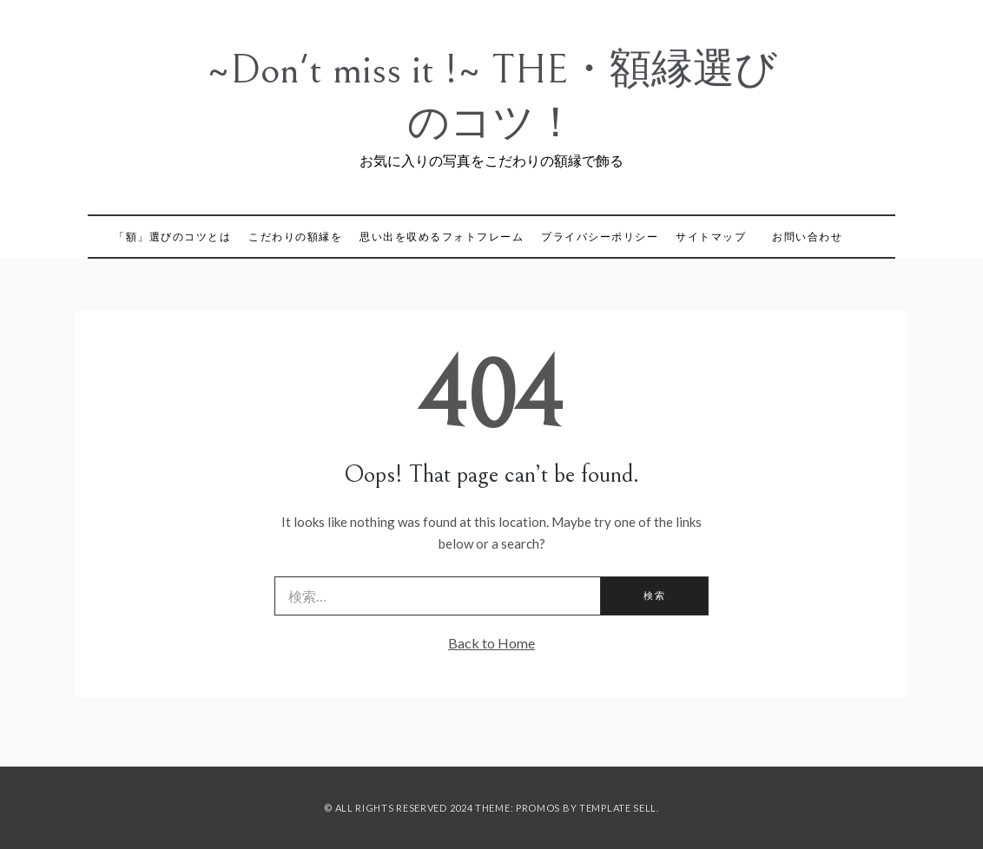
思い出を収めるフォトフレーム (442, 236)
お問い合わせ (807, 236)
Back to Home (491, 643)
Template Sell (617, 807)
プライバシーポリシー (599, 236)
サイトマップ (711, 236)
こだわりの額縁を (295, 236)
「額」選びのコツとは (172, 236)
